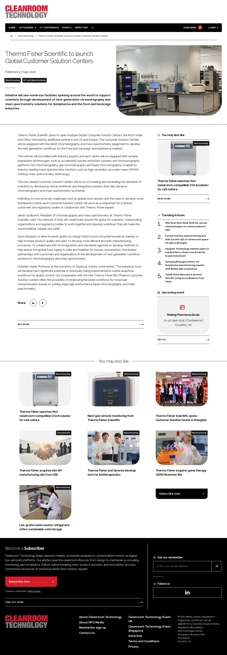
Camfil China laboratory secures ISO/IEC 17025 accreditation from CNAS (184, 278)
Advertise (135, 636)
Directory (81, 27)
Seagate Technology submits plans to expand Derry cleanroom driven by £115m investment (187, 252)
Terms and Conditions (143, 641)
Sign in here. (34, 591)
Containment (63, 433)
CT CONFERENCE (49, 27)
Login (212, 27)
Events (66, 27)
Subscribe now (169, 493)
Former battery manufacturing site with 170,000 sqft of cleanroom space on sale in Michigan (186, 239)
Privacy (133, 646)
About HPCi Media (91, 622)
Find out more (14, 602)
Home (12, 27)
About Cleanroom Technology (100, 617)
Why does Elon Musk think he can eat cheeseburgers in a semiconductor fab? (186, 226)
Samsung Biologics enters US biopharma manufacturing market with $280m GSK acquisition (184, 265)
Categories (26, 27)
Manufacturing (13, 80)
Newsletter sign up (92, 627)
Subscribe (192, 27)
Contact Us (87, 633)
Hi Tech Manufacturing (35, 80)
